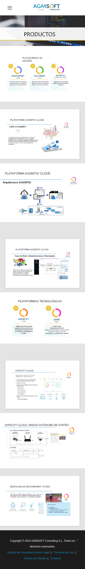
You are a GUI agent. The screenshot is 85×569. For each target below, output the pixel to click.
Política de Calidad (35, 558)
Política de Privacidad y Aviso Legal (28, 552)
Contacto (55, 558)
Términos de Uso (64, 552)
